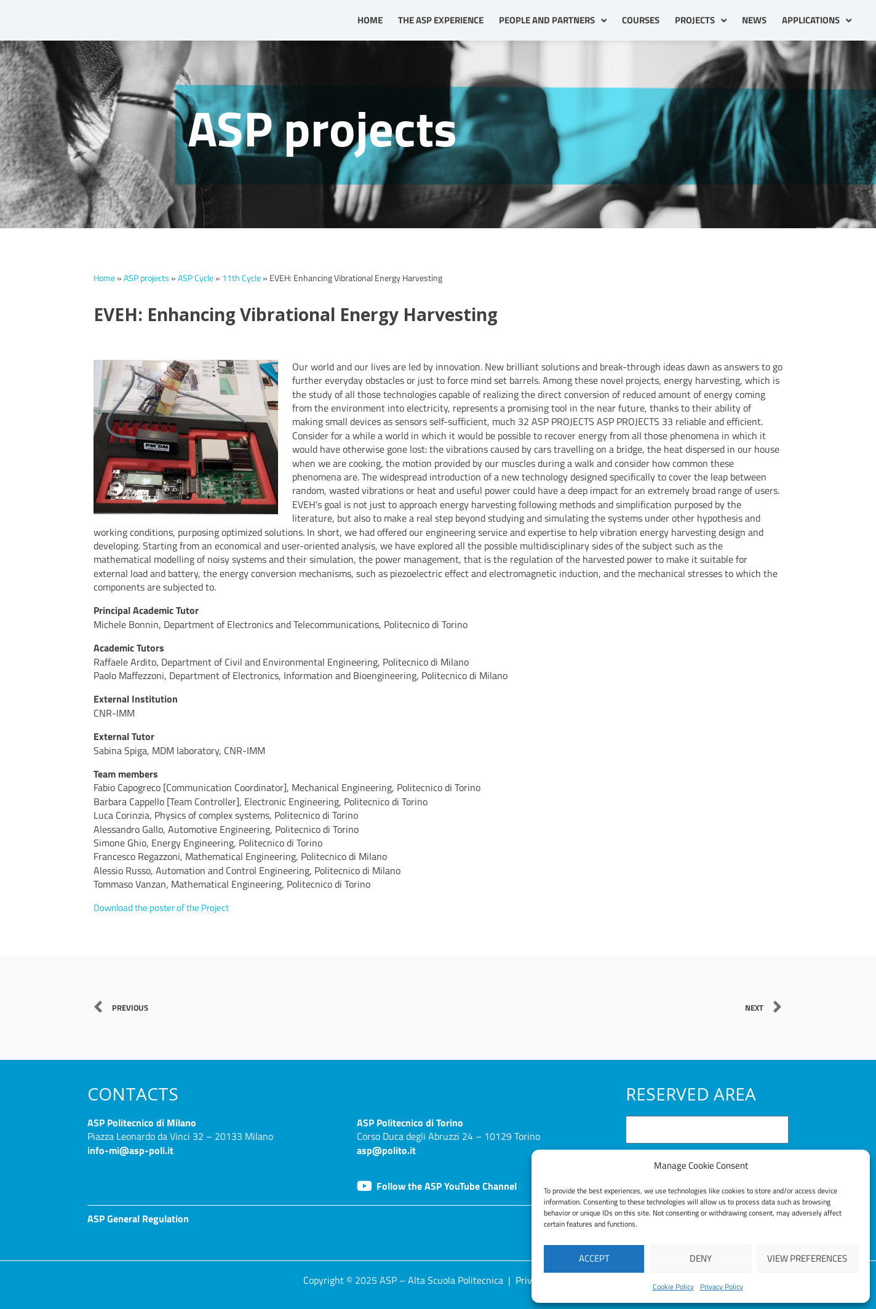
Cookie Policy (673, 1286)
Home (370, 20)
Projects (701, 20)
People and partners (553, 20)
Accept (594, 1258)
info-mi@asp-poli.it (130, 1149)
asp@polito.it (386, 1149)
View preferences (807, 1258)
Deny (701, 1258)
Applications (816, 20)
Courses (640, 20)
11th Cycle (241, 278)
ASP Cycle (195, 278)
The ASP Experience (441, 20)
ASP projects (146, 278)
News (754, 20)
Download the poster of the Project (166, 907)
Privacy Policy (721, 1286)
